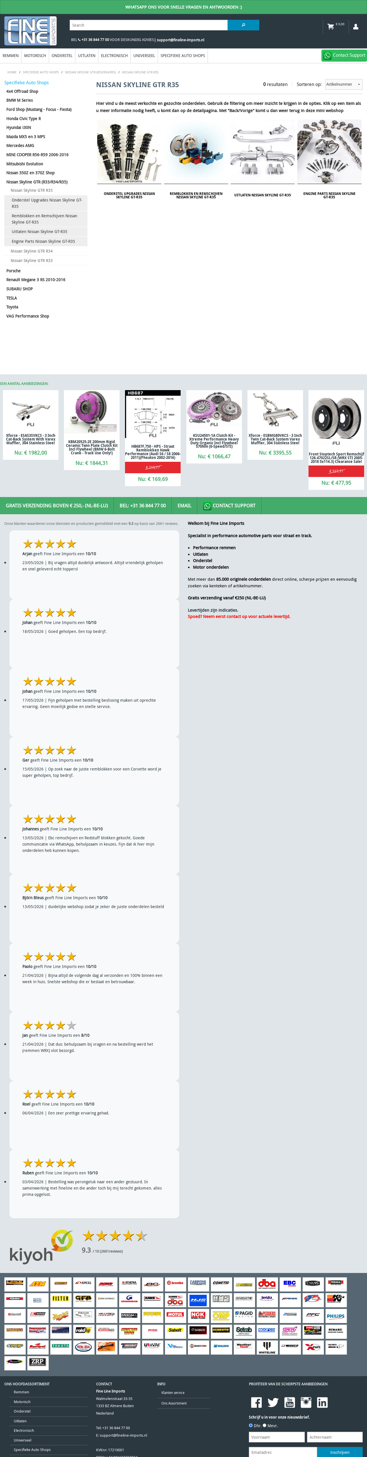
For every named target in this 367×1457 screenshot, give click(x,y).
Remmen (11, 55)
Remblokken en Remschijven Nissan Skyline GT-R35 (44, 219)
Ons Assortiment (174, 1403)
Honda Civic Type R (23, 118)
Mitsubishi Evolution (24, 164)
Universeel (144, 55)
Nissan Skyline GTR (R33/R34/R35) (36, 182)
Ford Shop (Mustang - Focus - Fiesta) (38, 109)
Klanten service (172, 1392)
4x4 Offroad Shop (22, 91)
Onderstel (62, 55)
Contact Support (229, 506)
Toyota (12, 307)
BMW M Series (19, 100)
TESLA (11, 298)
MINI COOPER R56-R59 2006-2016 (37, 154)
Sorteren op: (330, 84)
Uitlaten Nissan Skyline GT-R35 (39, 231)
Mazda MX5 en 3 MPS (25, 136)
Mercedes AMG (20, 145)
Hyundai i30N (18, 127)
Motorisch (35, 55)
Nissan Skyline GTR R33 (32, 260)
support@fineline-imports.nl (123, 1435)
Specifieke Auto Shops (183, 55)
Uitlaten (86, 55)
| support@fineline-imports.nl (179, 40)
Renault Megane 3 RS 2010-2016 (35, 279)
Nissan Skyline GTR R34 (32, 251)
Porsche (13, 270)
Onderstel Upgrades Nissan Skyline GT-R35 (47, 203)
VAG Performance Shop (27, 316)
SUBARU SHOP (19, 289)
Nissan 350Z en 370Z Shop (30, 172)
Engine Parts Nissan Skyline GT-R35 (43, 241)
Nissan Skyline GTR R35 (32, 190)
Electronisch (114, 55)
